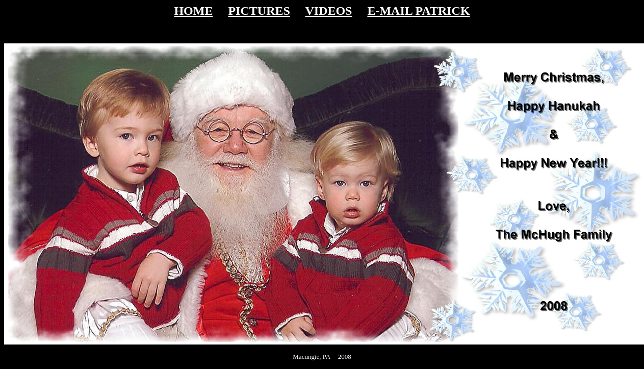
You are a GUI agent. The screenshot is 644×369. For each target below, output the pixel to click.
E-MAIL (389, 10)
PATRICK (441, 10)
